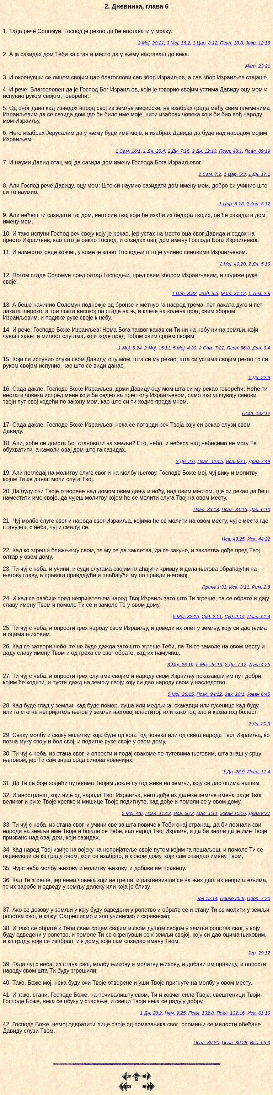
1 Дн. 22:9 (259, 377)
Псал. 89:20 (206, 1042)
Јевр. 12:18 (258, 43)
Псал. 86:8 (238, 348)
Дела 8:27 (259, 813)
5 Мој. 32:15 (186, 616)
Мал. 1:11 (206, 813)
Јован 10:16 (233, 813)
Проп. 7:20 (258, 898)
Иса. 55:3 (260, 1042)
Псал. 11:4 (258, 771)
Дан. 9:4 (261, 348)
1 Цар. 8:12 (205, 43)
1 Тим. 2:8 (259, 293)
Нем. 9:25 (175, 1013)
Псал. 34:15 (234, 509)
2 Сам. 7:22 (211, 348)
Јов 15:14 (207, 898)
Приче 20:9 (232, 898)
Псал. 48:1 (230, 151)
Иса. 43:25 (233, 539)
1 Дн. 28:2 (151, 1013)
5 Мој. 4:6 (132, 813)
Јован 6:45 (258, 694)
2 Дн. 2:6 (185, 461)
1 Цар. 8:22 (184, 293)
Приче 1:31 (214, 587)
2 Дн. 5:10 (259, 264)
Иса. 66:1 (236, 461)
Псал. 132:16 (230, 1013)
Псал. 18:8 (231, 43)
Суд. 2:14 (234, 616)
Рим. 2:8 (261, 587)
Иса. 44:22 (258, 539)
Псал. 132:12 (256, 413)
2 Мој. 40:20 (233, 264)
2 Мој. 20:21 (151, 43)
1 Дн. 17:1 (259, 174)
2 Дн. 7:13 (235, 664)
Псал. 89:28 (234, 1042)
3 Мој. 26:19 (180, 664)
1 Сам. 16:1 (128, 151)
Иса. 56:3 (183, 813)
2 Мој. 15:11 (157, 348)
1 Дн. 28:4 (154, 151)
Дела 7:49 (259, 461)
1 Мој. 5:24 (129, 348)
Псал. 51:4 (258, 616)
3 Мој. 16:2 (178, 43)
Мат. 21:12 (233, 293)
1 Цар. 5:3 (235, 174)
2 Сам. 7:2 (210, 174)
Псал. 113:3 (158, 813)
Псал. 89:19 (257, 151)
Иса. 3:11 (239, 587)
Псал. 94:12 (209, 694)
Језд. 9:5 (208, 293)
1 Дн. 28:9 (234, 771)
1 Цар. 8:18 (231, 203)
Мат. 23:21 (257, 66)
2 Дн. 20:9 (259, 723)
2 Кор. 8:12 (258, 203)
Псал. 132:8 (201, 1013)
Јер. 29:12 (259, 953)
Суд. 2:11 (212, 616)
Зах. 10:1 (235, 694)
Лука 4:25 (259, 664)
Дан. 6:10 (260, 509)
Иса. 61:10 (258, 1013)
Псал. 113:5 (210, 461)
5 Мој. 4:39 (185, 348)
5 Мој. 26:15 (209, 664)
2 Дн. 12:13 (204, 151)
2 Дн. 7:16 (178, 151)
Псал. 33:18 (206, 509)
